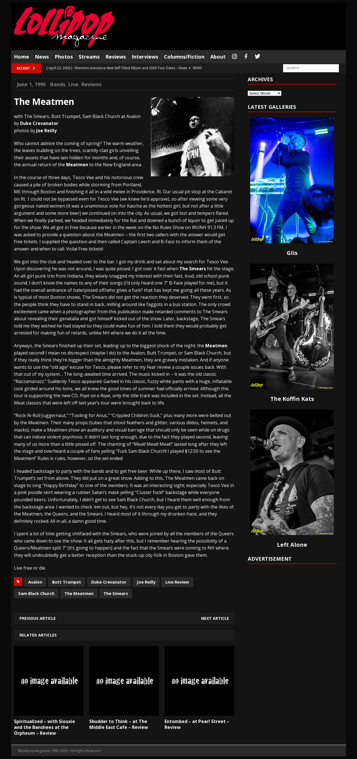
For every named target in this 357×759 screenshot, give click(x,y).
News (42, 56)
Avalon (35, 582)
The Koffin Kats (292, 399)
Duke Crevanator (109, 582)
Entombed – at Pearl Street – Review (197, 724)
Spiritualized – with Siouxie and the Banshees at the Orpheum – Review (44, 727)
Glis (292, 253)
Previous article (38, 618)
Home (21, 56)
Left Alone (292, 544)
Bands (57, 84)
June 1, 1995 (31, 84)
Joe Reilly (146, 582)
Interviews (145, 56)
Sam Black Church (36, 593)
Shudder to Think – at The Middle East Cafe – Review (118, 724)
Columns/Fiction (184, 56)
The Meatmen (78, 593)
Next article (215, 618)
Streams (89, 56)
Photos (64, 56)
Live (73, 84)
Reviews (115, 56)
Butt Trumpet (66, 582)
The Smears (115, 593)
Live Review (177, 582)
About (218, 56)
